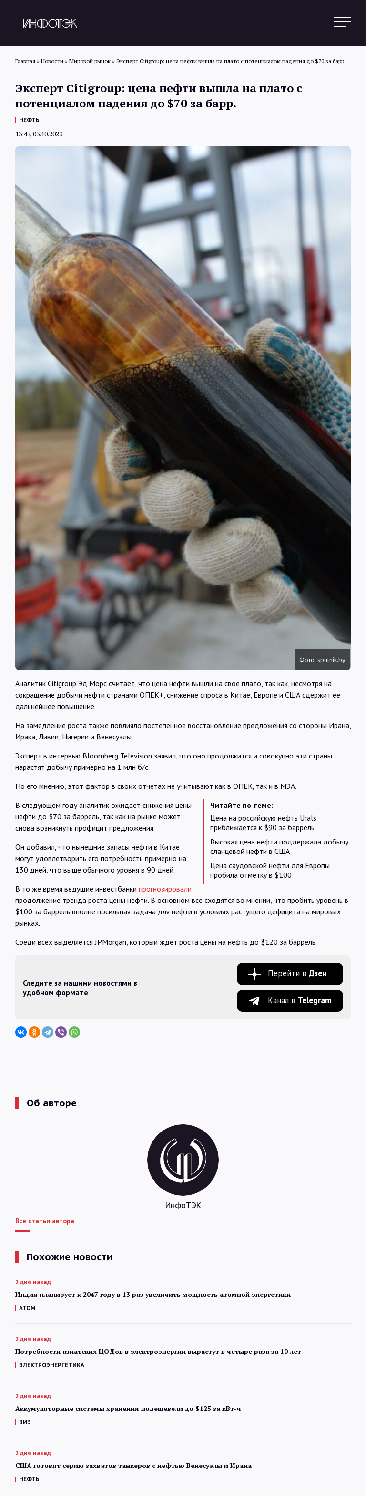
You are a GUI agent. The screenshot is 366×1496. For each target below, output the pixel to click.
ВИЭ (25, 1422)
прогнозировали (165, 888)
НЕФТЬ (29, 120)
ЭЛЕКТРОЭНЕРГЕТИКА (51, 1365)
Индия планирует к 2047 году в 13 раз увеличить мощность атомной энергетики (153, 1294)
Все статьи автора (44, 1221)
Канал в (300, 1000)
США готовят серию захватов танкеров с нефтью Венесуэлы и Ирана (133, 1465)
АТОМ (27, 1308)
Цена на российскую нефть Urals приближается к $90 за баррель (263, 822)
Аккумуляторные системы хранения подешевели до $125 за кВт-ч (128, 1408)
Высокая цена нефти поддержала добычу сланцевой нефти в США (279, 846)
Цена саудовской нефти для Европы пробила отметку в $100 (270, 870)
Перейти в (297, 973)
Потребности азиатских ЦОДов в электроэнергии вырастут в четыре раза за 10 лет (158, 1351)
